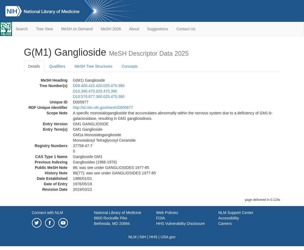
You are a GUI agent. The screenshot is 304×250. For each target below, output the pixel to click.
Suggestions (157, 29)
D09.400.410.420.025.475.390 (99, 86)
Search (22, 29)
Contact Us (185, 29)
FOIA (160, 218)
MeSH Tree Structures (93, 66)
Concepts (130, 66)
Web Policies (167, 212)
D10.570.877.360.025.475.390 (99, 96)
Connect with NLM (47, 212)
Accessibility (228, 218)
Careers (225, 223)
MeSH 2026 (111, 29)
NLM (132, 237)
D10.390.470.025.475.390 (95, 91)
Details (34, 66)
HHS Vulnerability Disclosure (180, 223)
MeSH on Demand (76, 29)
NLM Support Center (235, 212)
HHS (153, 237)
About (134, 29)
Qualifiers (57, 66)
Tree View (44, 29)
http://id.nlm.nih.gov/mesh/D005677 (103, 107)
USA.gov (168, 237)
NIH (143, 237)
